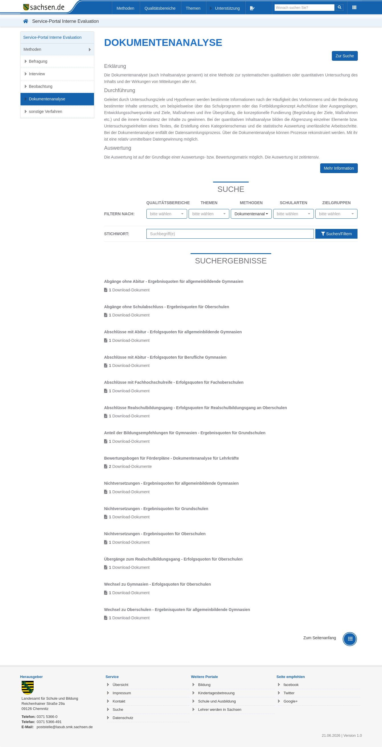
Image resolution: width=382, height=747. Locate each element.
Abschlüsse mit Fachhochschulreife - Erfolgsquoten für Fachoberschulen (174, 382)
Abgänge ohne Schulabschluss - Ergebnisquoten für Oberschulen (166, 307)
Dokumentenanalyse (47, 99)
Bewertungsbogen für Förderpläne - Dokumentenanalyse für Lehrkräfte (171, 458)
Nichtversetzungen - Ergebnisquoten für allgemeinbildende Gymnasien (171, 483)
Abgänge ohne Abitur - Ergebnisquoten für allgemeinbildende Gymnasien (174, 281)
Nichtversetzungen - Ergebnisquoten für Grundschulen (156, 508)
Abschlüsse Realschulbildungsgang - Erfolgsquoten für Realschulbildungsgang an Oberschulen (195, 407)
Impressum (122, 693)
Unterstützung (227, 8)
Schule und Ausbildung (217, 701)
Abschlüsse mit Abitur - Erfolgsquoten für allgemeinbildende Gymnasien (173, 332)
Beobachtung (41, 86)
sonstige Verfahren (45, 111)
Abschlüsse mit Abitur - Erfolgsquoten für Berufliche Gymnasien (165, 357)
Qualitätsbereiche (159, 8)
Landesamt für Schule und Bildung (50, 698)
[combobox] (166, 214)
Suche (118, 709)
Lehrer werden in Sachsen (220, 709)
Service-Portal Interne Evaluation (59, 21)
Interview (37, 74)
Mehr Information (339, 168)
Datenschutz (123, 718)
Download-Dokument (129, 290)
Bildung (204, 685)
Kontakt (119, 701)
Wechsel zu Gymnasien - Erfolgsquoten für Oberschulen (157, 584)
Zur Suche (345, 56)
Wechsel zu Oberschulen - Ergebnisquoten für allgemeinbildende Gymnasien (177, 609)
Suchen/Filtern (336, 234)
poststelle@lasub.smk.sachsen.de (65, 727)
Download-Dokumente (130, 466)
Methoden (125, 8)
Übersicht (120, 685)
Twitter (289, 693)
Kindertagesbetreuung (216, 693)
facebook (291, 685)
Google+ (291, 701)
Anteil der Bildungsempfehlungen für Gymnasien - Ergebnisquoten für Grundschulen (184, 433)
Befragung (38, 61)
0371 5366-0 (47, 716)
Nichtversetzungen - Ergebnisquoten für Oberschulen (155, 533)
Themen (193, 8)
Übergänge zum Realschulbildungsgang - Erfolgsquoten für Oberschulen (173, 559)
